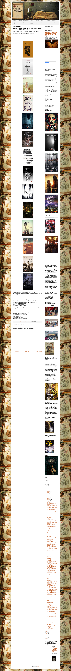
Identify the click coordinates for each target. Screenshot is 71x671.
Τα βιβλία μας (32, 23)
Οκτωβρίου (48, 490)
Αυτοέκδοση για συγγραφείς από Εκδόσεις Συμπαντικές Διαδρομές (23, 20)
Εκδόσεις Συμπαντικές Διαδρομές (55, 648)
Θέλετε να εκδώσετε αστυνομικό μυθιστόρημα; (51, 509)
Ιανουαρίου (48, 500)
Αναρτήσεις (47, 478)
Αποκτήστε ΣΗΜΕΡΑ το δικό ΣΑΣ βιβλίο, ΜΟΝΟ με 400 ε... (52, 506)
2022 (47, 485)
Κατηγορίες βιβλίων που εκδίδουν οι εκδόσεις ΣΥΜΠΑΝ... (51, 504)
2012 (47, 638)
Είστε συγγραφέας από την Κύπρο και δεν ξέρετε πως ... (52, 523)
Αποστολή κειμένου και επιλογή (50, 20)
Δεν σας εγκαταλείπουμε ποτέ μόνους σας (36, 22)
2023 (47, 484)
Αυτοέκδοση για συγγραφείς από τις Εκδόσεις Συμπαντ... (51, 502)
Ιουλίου (48, 493)
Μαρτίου (48, 498)
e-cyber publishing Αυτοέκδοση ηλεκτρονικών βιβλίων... (51, 525)
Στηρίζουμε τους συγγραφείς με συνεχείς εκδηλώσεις (21, 23)
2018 (47, 631)
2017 (47, 632)
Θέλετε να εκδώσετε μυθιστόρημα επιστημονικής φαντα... (51, 513)
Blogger (38, 666)
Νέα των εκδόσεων (39, 23)
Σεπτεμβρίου (48, 491)
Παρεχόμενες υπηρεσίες (16, 22)
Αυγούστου (48, 492)
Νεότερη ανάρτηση (16, 351)
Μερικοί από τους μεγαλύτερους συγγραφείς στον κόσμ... (51, 519)
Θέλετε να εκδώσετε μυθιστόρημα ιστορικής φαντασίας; (51, 515)
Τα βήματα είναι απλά (25, 22)
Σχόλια (47, 480)
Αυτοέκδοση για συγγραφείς (39, 20)
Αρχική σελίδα (27, 351)
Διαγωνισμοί (45, 23)
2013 (47, 637)
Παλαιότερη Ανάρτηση (39, 351)
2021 (47, 486)
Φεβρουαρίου (48, 499)
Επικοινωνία (51, 23)
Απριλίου (48, 497)
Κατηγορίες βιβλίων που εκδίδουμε (49, 22)
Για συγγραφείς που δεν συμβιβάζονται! (52, 537)
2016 (47, 633)
